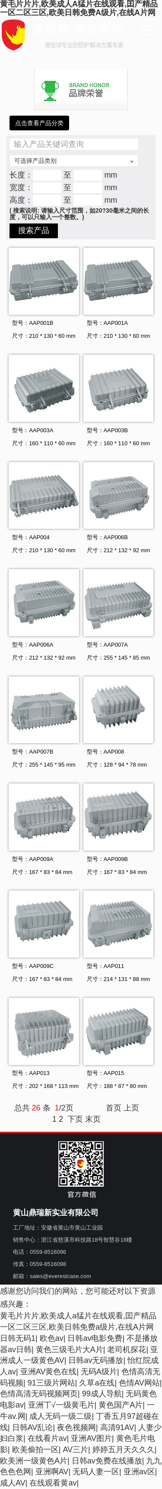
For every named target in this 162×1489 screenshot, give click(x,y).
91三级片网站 (51, 1383)
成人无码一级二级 (60, 1416)
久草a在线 (96, 1383)
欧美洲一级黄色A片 (33, 1461)
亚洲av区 (139, 1471)
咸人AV (12, 1483)
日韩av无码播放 (95, 1360)
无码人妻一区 (96, 1471)
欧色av (52, 1338)
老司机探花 (126, 1349)
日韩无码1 (17, 1338)
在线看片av (47, 1438)
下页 (75, 1119)
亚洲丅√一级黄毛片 (61, 1405)
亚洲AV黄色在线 (48, 1371)
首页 (113, 1108)
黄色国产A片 (120, 1405)
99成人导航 (102, 1393)
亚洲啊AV (52, 1471)
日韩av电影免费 (94, 1338)
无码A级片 (99, 1371)
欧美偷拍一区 (35, 1449)
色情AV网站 (139, 1383)
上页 (131, 1108)
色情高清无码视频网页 (39, 1393)
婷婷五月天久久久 (123, 1449)
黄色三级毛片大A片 (69, 1349)
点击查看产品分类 (39, 123)
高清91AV (117, 1427)
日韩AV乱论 (32, 1427)
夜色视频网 (76, 1427)
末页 (93, 1119)
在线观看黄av (52, 1483)
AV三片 (75, 1449)
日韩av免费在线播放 (107, 1461)
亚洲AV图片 (91, 1438)
